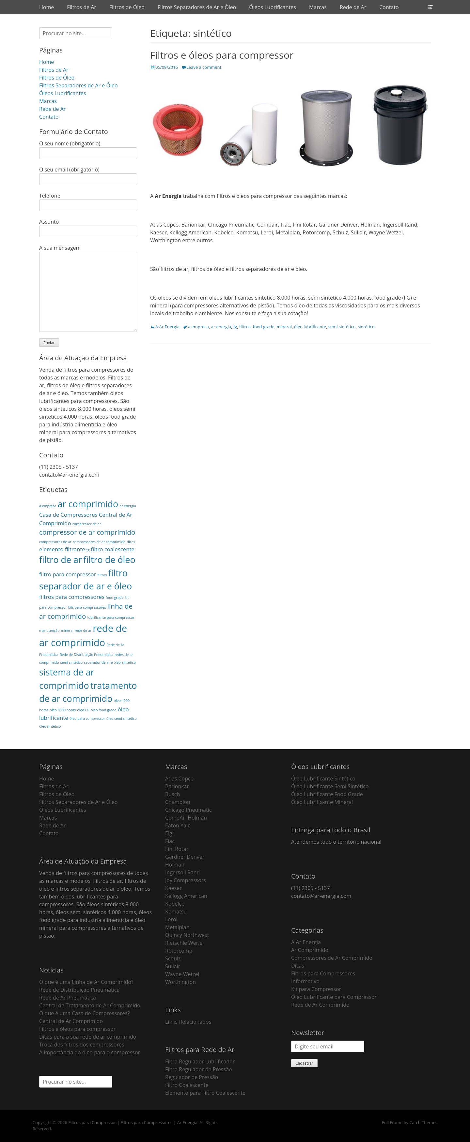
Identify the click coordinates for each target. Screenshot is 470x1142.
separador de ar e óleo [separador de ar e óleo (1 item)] (102, 662)
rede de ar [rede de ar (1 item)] (83, 630)
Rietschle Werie (183, 942)
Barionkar (177, 786)
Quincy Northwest (187, 935)
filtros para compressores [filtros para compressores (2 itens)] (71, 597)
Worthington (180, 982)
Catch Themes (423, 1122)
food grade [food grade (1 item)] (114, 597)
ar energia (221, 327)
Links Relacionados (188, 1021)
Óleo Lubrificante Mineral (322, 802)
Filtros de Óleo (127, 7)
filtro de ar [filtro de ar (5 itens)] (60, 560)
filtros (245, 327)
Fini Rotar (176, 849)
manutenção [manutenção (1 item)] (49, 630)
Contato (389, 7)
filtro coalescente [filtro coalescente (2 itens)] (112, 549)
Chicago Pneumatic (188, 809)
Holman (174, 864)
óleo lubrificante (310, 327)
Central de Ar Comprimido (71, 1021)
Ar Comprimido (309, 950)
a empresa (198, 327)
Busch (172, 794)
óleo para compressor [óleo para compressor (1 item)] (87, 718)
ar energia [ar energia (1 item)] (127, 506)
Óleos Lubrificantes (272, 7)
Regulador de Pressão (191, 1077)
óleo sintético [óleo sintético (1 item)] (50, 726)
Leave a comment (203, 67)
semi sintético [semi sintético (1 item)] (71, 662)
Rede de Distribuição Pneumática (79, 989)
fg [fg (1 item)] (87, 550)
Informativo (305, 981)
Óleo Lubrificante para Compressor (334, 997)
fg (235, 327)
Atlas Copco (179, 778)
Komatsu (176, 911)
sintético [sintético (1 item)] (129, 662)
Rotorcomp (178, 950)
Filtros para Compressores (323, 973)
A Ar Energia (167, 327)
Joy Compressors (185, 880)
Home (46, 7)
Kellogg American (186, 895)
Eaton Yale (178, 825)
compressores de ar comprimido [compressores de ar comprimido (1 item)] (99, 542)
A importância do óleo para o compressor (89, 1052)
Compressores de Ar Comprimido (331, 957)
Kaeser (173, 888)
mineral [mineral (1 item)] (67, 630)
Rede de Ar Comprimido (320, 1004)
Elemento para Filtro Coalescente (205, 1092)
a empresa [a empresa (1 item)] (47, 506)
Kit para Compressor (316, 989)
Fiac (170, 841)
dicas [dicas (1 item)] (131, 542)
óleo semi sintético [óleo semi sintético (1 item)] (121, 718)
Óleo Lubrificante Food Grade (327, 794)
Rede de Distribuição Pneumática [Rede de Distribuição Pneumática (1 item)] (86, 654)
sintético (366, 327)
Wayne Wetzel (182, 974)
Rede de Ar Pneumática (67, 997)
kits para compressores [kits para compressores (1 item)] (87, 607)
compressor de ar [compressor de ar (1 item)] (86, 524)
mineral (283, 327)
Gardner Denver (184, 856)
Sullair (172, 966)
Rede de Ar (353, 7)
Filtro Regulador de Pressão (198, 1069)
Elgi (169, 833)
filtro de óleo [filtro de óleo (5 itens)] (109, 560)
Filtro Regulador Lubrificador (200, 1061)
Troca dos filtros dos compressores (81, 1044)
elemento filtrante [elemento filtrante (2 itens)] (62, 549)
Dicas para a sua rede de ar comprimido (87, 1036)
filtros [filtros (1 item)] (102, 575)
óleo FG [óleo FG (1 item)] (83, 710)
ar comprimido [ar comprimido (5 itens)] (88, 504)
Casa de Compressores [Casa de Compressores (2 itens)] (68, 514)
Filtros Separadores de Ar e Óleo (197, 7)
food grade (263, 327)
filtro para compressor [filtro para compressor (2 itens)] (67, 574)
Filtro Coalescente (187, 1085)
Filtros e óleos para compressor (221, 55)
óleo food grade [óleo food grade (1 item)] (104, 710)
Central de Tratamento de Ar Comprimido (89, 1005)
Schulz (173, 958)
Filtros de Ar (81, 7)
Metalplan (177, 927)
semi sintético (342, 327)
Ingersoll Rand (182, 872)
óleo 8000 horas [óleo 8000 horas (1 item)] (63, 710)
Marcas (318, 7)
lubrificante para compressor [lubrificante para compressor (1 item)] (110, 617)
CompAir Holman (186, 817)
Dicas (297, 965)
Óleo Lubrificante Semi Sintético (330, 786)
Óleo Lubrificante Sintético (323, 778)
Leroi (171, 919)
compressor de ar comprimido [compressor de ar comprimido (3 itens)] (87, 532)
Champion (177, 802)
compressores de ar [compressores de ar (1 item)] (55, 542)
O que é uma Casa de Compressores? (84, 1013)
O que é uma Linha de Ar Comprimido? (86, 982)
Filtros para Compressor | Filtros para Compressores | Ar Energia (132, 1122)
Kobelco (175, 903)
